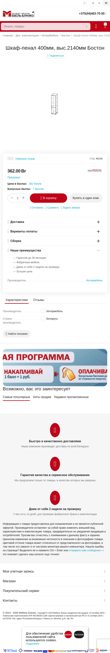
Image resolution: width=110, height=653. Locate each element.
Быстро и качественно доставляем (55, 441)
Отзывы (38, 299)
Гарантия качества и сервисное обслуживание (55, 475)
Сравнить (52, 207)
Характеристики (17, 299)
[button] (55, 55)
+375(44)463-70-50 (92, 13)
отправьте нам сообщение (85, 550)
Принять (68, 634)
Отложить (37, 207)
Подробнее (33, 643)
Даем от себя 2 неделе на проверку (55, 509)
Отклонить (79, 634)
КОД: (92, 158)
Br (106, 2)
